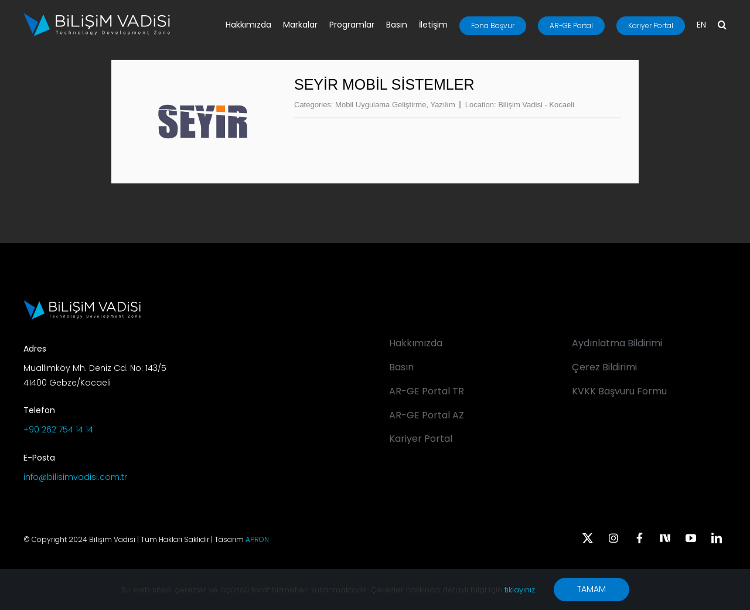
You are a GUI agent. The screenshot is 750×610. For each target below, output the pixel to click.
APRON (257, 539)
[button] (722, 26)
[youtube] (691, 538)
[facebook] (639, 538)
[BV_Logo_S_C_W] (96, 17)
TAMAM (591, 589)
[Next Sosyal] (665, 537)
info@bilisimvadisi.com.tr (75, 477)
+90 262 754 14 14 (58, 429)
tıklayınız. (520, 589)
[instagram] (613, 538)
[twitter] (588, 538)
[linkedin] (717, 538)
